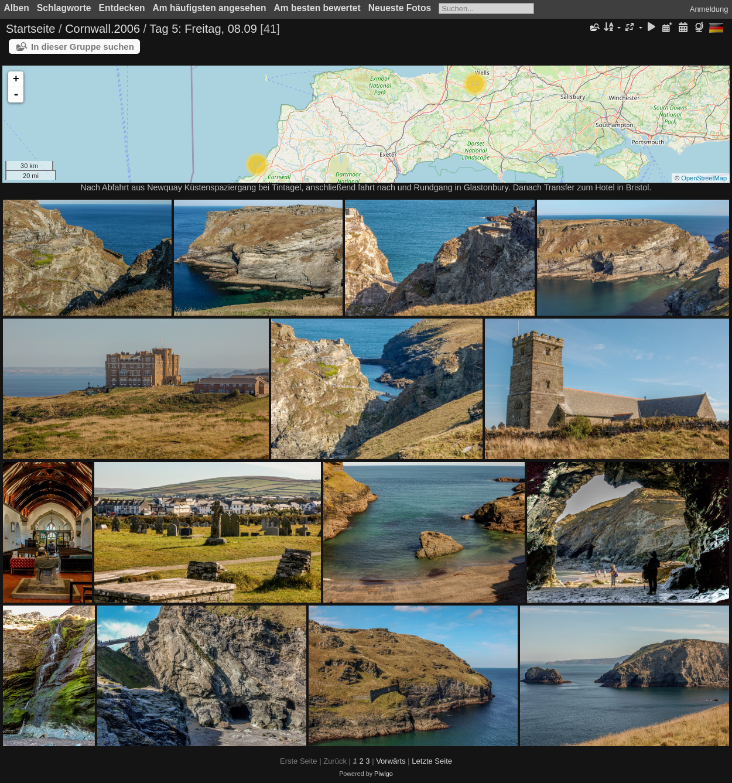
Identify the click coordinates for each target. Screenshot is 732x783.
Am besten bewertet (317, 8)
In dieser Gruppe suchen (82, 47)
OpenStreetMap (704, 178)
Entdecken (122, 8)
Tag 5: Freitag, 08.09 (202, 28)
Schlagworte (64, 8)
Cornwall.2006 (102, 28)
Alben (16, 8)
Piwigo (383, 773)
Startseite (30, 28)
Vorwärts (391, 761)
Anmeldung (709, 9)
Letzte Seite (432, 761)
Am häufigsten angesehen (209, 8)
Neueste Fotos (399, 8)
